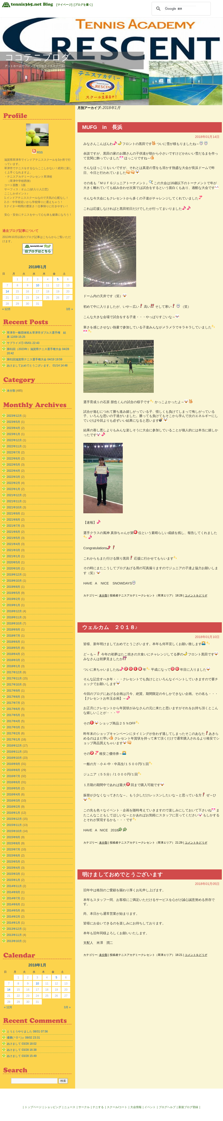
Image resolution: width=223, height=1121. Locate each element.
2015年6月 (13, 855)
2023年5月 (13, 422)
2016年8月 (13, 770)
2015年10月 (14, 831)
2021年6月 (13, 531)
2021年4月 (13, 544)
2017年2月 (13, 733)
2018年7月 (13, 635)
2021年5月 (13, 538)
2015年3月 (13, 874)
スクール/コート (117, 1107)
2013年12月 (14, 928)
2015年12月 (14, 819)
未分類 (103, 595)
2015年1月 (13, 880)
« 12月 (6, 309)
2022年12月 (14, 440)
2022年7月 (13, 452)
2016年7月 (13, 776)
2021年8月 (13, 519)
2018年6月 (13, 641)
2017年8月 (13, 696)
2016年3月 (13, 800)
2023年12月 (14, 415)
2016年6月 (13, 782)
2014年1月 (13, 922)
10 (37, 285)
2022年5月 (13, 464)
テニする (98, 1107)
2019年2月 (13, 599)
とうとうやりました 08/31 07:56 (27, 1031)
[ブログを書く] (83, 4)
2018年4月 (13, 654)
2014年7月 (13, 898)
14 (7, 291)
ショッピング (52, 1107)
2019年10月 (14, 580)
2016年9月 (13, 764)
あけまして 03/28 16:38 (22, 1049)
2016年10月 (14, 757)
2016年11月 (14, 751)
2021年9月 (13, 513)
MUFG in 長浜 (102, 127)
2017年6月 (13, 709)
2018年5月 (13, 648)
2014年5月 (13, 910)
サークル (84, 1107)
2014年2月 (13, 916)
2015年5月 (13, 861)
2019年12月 (14, 574)
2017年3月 (13, 727)
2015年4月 (13, 867)
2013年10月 (14, 941)
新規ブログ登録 (188, 1107)
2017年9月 (13, 690)
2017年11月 (14, 678)
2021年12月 (14, 495)
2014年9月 (13, 892)
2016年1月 (13, 812)
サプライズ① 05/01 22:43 (23, 343)
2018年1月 (13, 666)
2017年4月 (13, 721)
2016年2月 (13, 806)
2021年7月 (13, 525)
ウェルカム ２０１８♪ (110, 627)
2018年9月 (13, 629)
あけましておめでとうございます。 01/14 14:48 (37, 365)
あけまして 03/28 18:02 (22, 1043)
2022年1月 (13, 489)
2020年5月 (13, 562)
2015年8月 (13, 843)
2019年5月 (13, 593)
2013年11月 (14, 935)
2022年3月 (13, 477)
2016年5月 (13, 788)
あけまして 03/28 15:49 (22, 1056)
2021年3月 (13, 550)
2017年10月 (14, 684)
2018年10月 (14, 623)
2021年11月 (14, 501)
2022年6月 (13, 458)
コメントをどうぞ (196, 595)
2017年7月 (13, 703)
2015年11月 (14, 825)
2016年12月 (14, 745)
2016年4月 (13, 794)
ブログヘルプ (167, 1107)
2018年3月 (13, 660)
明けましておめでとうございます (122, 874)
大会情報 (136, 1107)
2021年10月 (14, 507)
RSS (40, 152)
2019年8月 (13, 586)
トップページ (33, 1107)
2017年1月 (13, 739)
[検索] (180, 9)
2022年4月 (13, 470)
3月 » (69, 309)
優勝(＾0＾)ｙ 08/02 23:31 (23, 1037)
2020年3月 (13, 568)
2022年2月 (13, 483)
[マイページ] (64, 4)
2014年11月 (14, 886)
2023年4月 (13, 428)
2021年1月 (13, 556)
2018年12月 (14, 611)
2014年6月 (13, 904)
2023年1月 (13, 434)
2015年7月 (13, 849)
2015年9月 (13, 837)
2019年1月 (13, 605)
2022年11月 (14, 446)
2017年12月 (14, 672)
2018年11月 (14, 617)
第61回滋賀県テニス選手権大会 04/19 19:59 (34, 359)
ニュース (69, 1107)
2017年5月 (13, 715)
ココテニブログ (37, 57)
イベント (150, 1107)
